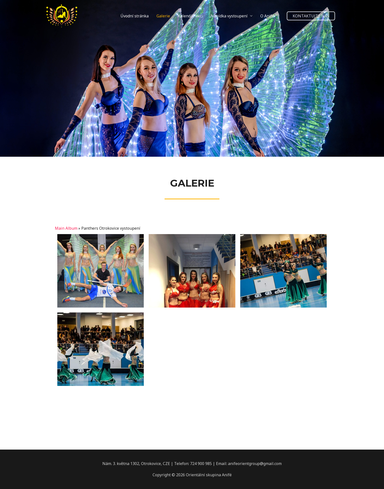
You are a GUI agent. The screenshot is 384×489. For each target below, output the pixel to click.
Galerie (163, 16)
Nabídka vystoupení (229, 16)
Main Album (66, 228)
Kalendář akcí (190, 16)
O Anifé (267, 16)
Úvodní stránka (134, 16)
